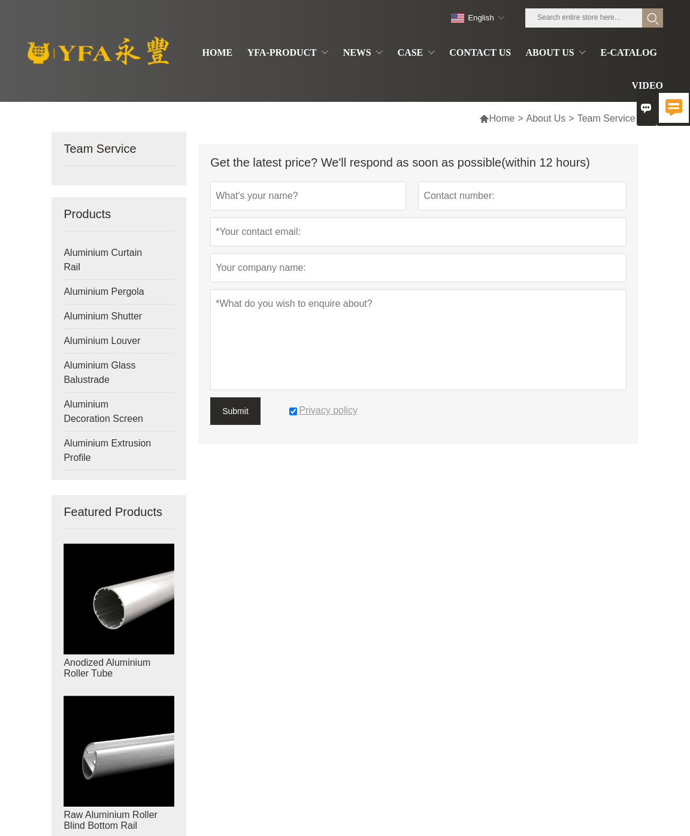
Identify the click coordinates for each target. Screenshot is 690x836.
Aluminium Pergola (103, 291)
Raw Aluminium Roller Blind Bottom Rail (110, 820)
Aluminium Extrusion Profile (107, 450)
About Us (546, 118)
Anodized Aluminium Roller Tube (106, 667)
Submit (235, 411)
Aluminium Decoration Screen (103, 411)
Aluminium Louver (101, 341)
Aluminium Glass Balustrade (99, 372)
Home (497, 118)
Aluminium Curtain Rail (102, 260)
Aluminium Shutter (102, 316)
